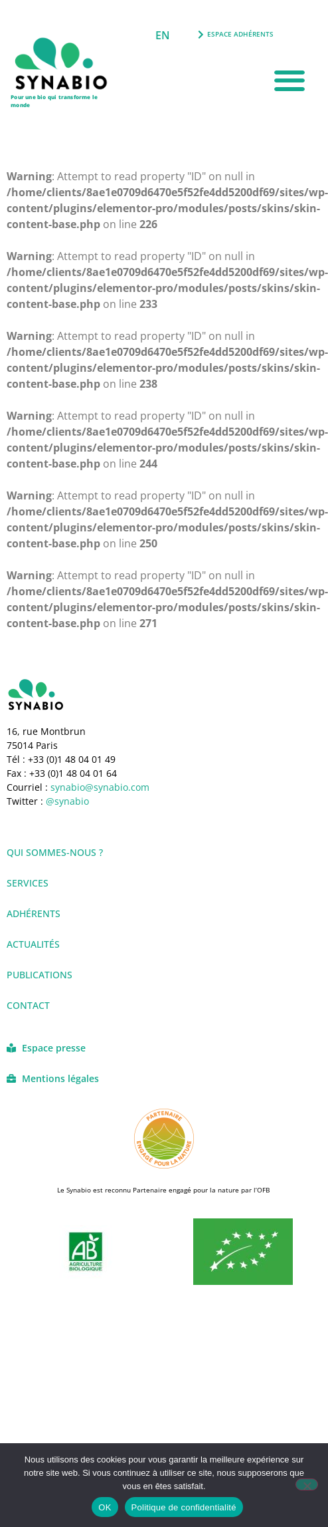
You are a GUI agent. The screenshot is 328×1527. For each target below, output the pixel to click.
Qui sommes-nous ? (55, 852)
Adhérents (33, 913)
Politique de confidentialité (183, 1507)
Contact (28, 1005)
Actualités (33, 944)
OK (104, 1507)
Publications (39, 974)
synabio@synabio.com (98, 787)
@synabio (67, 801)
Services (27, 883)
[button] (290, 81)
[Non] (306, 1484)
